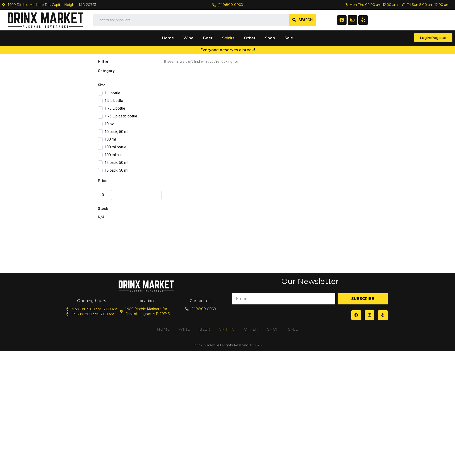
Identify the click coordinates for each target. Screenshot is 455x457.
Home (168, 38)
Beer (208, 38)
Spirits (228, 38)
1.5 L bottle (113, 100)
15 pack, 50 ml (116, 170)
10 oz (109, 124)
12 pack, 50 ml (116, 162)
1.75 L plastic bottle (120, 116)
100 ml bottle (115, 147)
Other (250, 38)
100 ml (110, 139)
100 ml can (113, 155)
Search (305, 20)
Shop (270, 38)
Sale (289, 38)
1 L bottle (112, 93)
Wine (188, 38)
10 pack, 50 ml (116, 131)
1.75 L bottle (114, 108)
